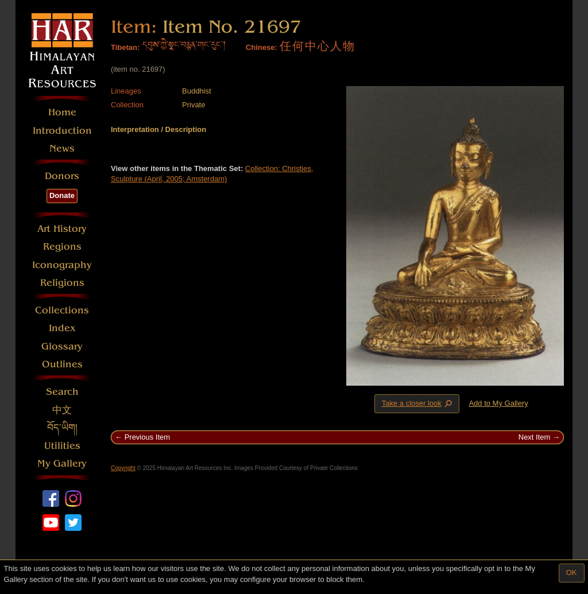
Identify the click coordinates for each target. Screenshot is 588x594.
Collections (62, 310)
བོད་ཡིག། (62, 427)
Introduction (62, 130)
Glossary (62, 346)
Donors (62, 175)
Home (62, 112)
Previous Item (147, 437)
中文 (62, 410)
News (62, 148)
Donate (62, 195)
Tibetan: (125, 47)
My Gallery (62, 463)
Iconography (62, 264)
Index (62, 328)
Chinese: (261, 47)
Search (62, 391)
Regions (62, 246)
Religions (62, 282)
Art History (62, 228)
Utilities (62, 445)
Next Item (535, 437)
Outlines (62, 364)
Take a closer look (418, 403)
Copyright (123, 468)
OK (571, 572)
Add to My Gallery (498, 403)
